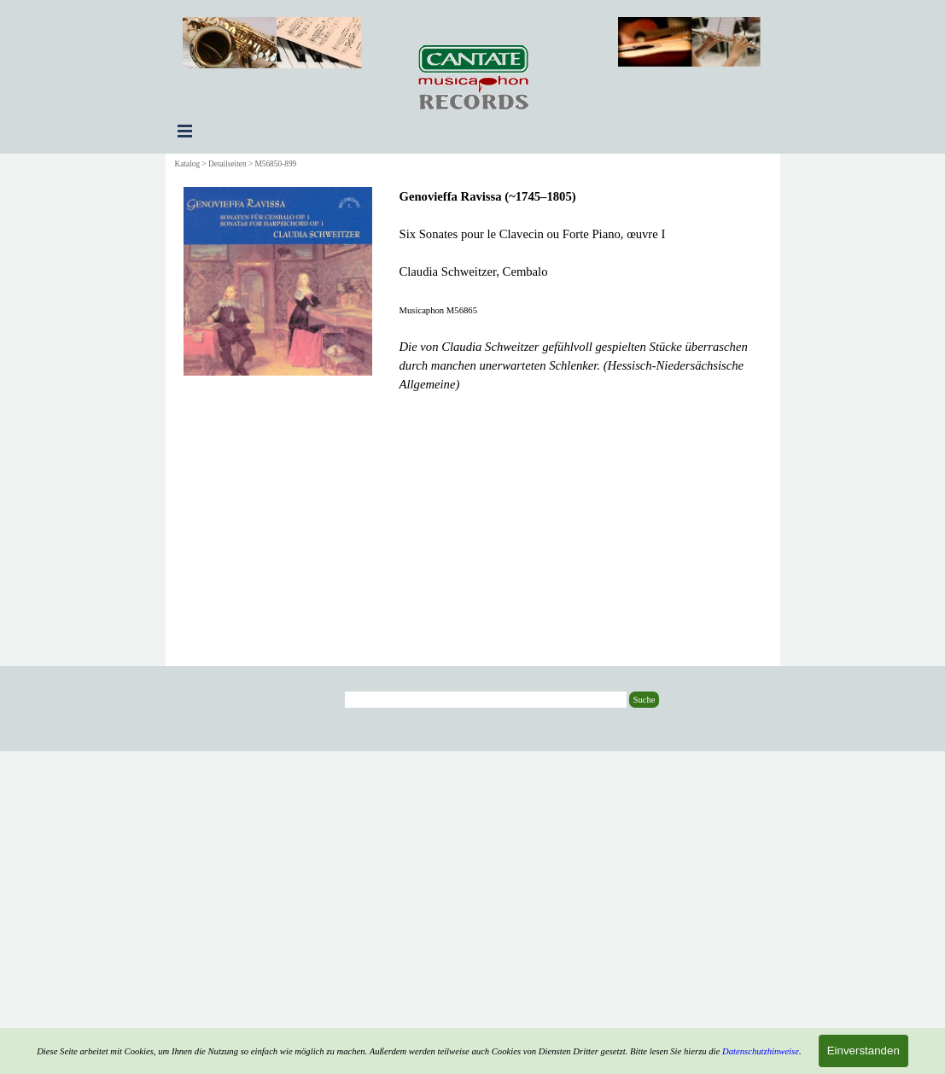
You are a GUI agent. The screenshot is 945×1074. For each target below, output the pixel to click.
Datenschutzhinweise (760, 1051)
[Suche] (486, 700)
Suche (644, 699)
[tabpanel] (581, 290)
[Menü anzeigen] (185, 131)
